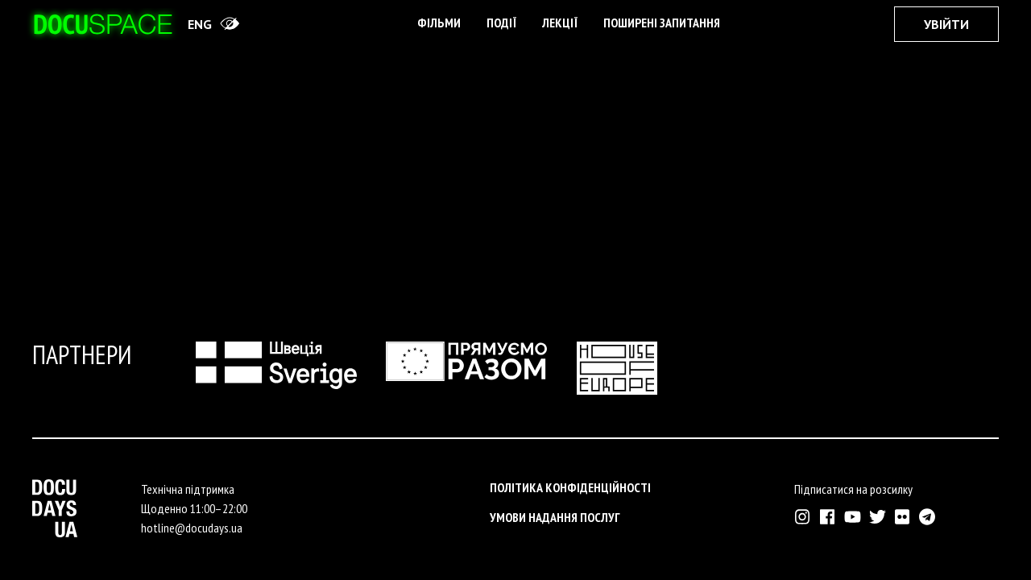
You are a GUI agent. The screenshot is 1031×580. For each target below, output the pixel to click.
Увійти (946, 24)
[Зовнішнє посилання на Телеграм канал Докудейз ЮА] (927, 516)
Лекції (560, 22)
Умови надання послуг (555, 517)
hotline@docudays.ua (191, 528)
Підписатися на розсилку (853, 489)
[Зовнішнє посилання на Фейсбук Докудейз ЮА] (827, 516)
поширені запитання (661, 22)
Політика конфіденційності (570, 487)
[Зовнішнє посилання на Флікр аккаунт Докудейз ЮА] (902, 516)
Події (501, 22)
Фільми (439, 22)
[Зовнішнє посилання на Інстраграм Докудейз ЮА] (802, 516)
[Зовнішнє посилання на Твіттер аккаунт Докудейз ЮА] (877, 516)
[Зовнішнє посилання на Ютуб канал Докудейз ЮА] (852, 516)
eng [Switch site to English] (200, 24)
